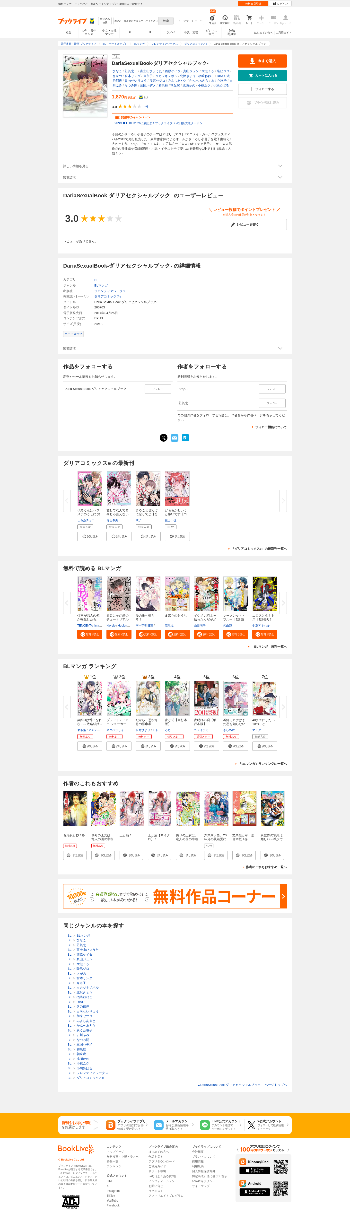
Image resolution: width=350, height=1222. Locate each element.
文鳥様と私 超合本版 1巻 (243, 837)
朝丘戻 (175, 85)
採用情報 (198, 1161)
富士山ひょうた (151, 71)
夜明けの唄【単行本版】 (205, 722)
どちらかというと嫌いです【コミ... (176, 514)
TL (150, 32)
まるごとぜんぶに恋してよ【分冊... (147, 514)
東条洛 (81, 730)
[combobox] (136, 21)
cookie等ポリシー (203, 1181)
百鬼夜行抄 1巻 (74, 835)
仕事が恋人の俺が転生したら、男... (88, 619)
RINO (221, 76)
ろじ (168, 730)
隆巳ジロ (223, 71)
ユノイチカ (201, 730)
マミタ (256, 730)
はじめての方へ (263, 32)
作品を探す (156, 1156)
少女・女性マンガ (109, 32)
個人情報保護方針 (203, 1171)
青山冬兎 (112, 520)
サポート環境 (157, 1171)
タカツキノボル (166, 76)
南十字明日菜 (144, 625)
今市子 (148, 76)
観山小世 (170, 520)
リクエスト (156, 1191)
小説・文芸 (191, 32)
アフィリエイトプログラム (166, 1195)
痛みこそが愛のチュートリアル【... (117, 619)
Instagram (113, 1191)
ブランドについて (203, 1156)
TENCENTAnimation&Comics (96, 625)
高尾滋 (169, 625)
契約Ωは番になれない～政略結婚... (89, 722)
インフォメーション (162, 1181)
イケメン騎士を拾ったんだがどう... (205, 619)
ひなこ (117, 71)
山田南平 (200, 625)
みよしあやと (177, 80)
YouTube (112, 1200)
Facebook (113, 1205)
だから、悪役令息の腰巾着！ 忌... (147, 724)
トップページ (115, 1151)
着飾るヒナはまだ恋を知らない (234, 722)
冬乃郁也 (83, 1006)
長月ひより (143, 730)
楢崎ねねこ (206, 76)
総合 (68, 32)
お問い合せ (156, 1186)
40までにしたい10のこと (263, 722)
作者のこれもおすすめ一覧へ (266, 867)
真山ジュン (191, 71)
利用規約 (198, 1166)
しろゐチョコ (86, 520)
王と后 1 (126, 835)
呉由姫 (227, 625)
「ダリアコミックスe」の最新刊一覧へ (259, 548)
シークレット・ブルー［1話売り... (234, 619)
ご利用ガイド (284, 32)
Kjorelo (110, 625)
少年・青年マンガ (89, 32)
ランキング (114, 1166)
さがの (117, 76)
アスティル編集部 (100, 730)
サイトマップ (201, 1186)
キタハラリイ (115, 730)
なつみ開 (131, 85)
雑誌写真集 (232, 32)
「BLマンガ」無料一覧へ (269, 646)
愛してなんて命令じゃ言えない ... (117, 514)
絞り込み (105, 21)
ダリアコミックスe (107, 296)
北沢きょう (188, 76)
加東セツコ (157, 80)
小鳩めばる (221, 85)
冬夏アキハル (261, 625)
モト (155, 730)
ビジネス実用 (211, 32)
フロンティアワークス (110, 291)
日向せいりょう (136, 80)
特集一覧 (112, 1161)
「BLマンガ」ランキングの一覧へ (262, 764)
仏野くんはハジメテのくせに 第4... (88, 514)
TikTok (111, 1195)
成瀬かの (189, 85)
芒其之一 (131, 71)
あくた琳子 (219, 80)
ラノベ (170, 32)
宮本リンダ (132, 76)
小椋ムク (204, 85)
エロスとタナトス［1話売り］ (263, 617)
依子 (138, 520)
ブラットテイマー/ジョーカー (117, 722)
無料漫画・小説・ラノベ (123, 1156)
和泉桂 (163, 85)
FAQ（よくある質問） (163, 1176)
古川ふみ (83, 1035)
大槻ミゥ (207, 71)
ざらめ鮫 (229, 730)
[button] (89, 536)
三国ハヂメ (148, 85)
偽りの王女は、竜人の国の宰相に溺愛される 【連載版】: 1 (102, 841)
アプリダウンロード (162, 1161)
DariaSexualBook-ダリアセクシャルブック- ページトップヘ (242, 1085)
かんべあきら (198, 80)
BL (130, 32)
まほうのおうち (176, 615)
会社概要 (198, 1151)
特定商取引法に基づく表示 (209, 1176)
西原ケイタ (173, 71)
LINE (110, 1181)
